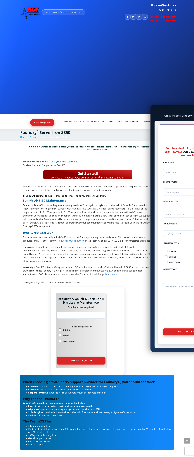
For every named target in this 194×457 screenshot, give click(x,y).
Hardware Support (74, 121)
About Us (149, 121)
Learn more (111, 274)
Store (110, 121)
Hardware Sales (95, 121)
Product (33, 137)
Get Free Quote (42, 122)
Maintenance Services (129, 121)
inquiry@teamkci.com (165, 5)
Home (23, 137)
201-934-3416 (169, 9)
